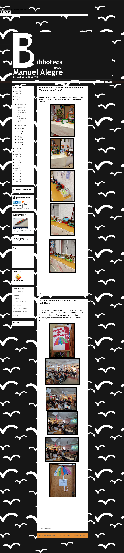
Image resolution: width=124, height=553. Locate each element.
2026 (17, 91)
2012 (17, 173)
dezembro (20, 105)
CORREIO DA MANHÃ (20, 312)
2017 (17, 160)
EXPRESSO (17, 305)
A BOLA (15, 315)
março (19, 139)
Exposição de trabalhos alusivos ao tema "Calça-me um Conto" (61, 89)
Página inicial (65, 535)
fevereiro (20, 142)
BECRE (27, 202)
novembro (20, 125)
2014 (17, 168)
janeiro (19, 145)
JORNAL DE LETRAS (20, 302)
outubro (19, 128)
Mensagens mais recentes (48, 535)
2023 (17, 99)
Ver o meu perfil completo (21, 208)
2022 (17, 102)
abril (18, 137)
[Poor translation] (7, 12)
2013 (17, 171)
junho (19, 131)
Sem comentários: (45, 294)
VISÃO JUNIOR (18, 292)
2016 (17, 162)
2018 (17, 157)
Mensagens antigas (79, 535)
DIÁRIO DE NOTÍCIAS (20, 308)
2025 (17, 94)
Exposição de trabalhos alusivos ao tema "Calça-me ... (21, 110)
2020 (17, 151)
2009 (17, 182)
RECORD (16, 295)
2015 (17, 165)
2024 (17, 97)
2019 (17, 154)
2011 (17, 176)
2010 (17, 179)
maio (19, 134)
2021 (17, 148)
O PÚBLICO (17, 298)
